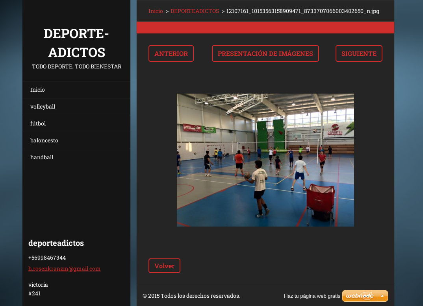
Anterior (171, 53)
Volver (164, 266)
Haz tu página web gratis (312, 296)
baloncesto (44, 140)
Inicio (37, 89)
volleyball (42, 106)
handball (41, 157)
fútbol (38, 123)
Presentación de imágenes (265, 53)
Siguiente (359, 53)
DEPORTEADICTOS (195, 11)
